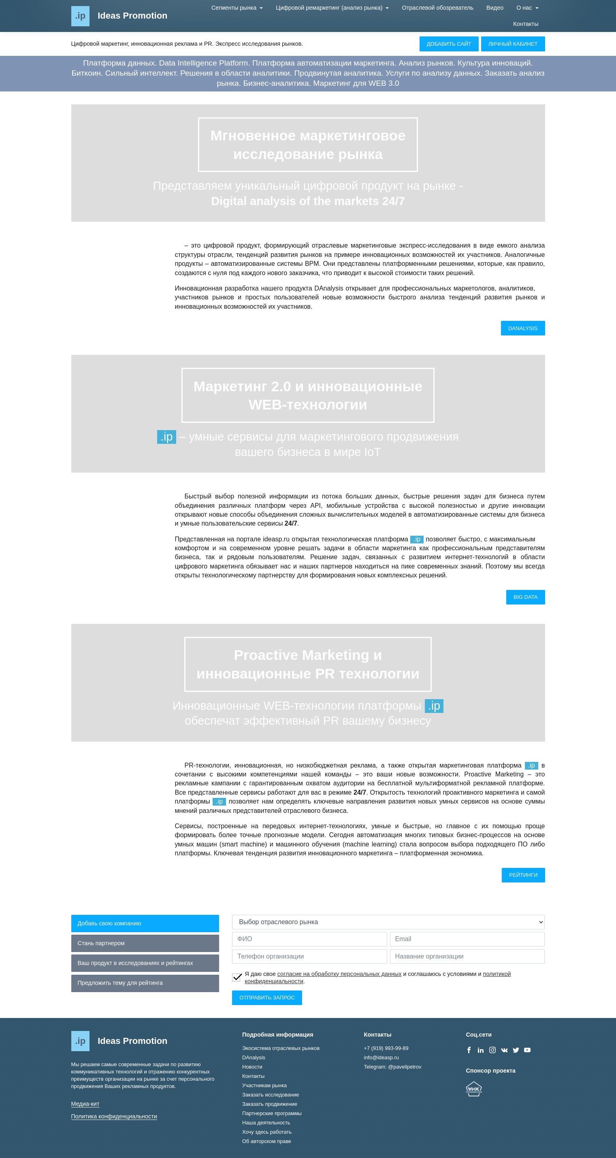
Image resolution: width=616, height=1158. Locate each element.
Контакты (525, 24)
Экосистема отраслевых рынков (281, 1048)
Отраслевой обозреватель (437, 7)
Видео (494, 7)
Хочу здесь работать (267, 1132)
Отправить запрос (267, 998)
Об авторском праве (266, 1141)
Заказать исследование (270, 1095)
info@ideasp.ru (381, 1057)
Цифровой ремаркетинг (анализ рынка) (330, 7)
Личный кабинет (513, 44)
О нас (524, 7)
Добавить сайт (449, 44)
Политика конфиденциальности (114, 1116)
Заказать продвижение (269, 1104)
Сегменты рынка (234, 7)
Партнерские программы (272, 1113)
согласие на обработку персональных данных (339, 974)
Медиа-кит (85, 1104)
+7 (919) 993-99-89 (386, 1048)
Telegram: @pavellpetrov (393, 1067)
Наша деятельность (266, 1123)
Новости (252, 1067)
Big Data (525, 597)
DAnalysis (523, 328)
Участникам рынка (264, 1085)
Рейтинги (523, 875)
